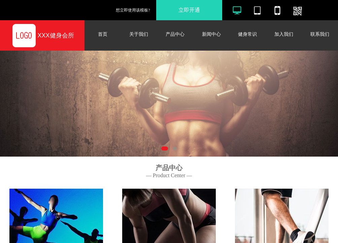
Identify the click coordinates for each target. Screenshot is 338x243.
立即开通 (189, 10)
